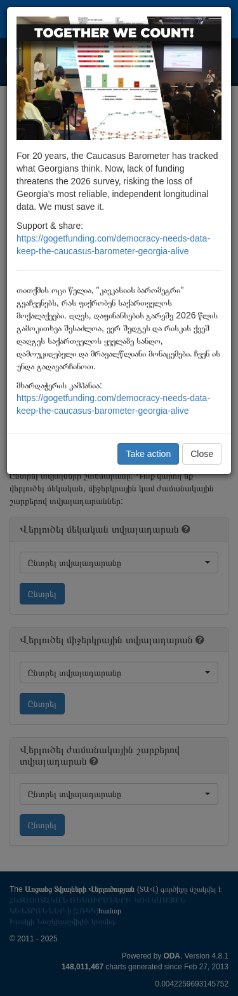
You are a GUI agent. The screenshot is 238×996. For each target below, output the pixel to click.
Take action (148, 454)
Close (201, 454)
